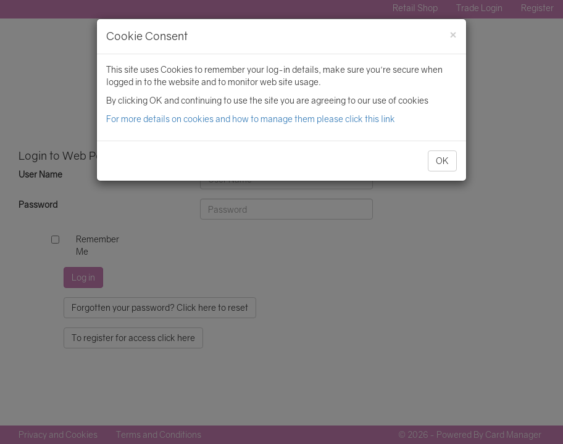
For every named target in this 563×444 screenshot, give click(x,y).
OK (442, 160)
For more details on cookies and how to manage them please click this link (250, 118)
